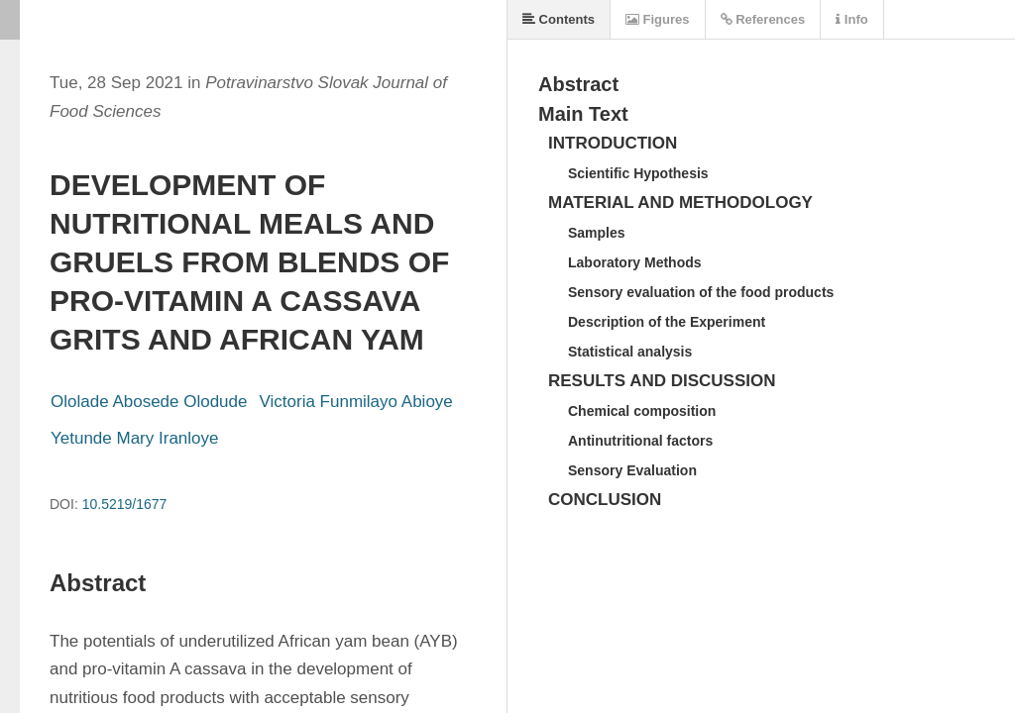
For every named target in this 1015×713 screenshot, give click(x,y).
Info (851, 19)
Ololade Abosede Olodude (149, 401)
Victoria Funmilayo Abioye (356, 401)
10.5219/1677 (125, 504)
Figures (657, 19)
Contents (558, 19)
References (763, 19)
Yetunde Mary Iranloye (134, 438)
